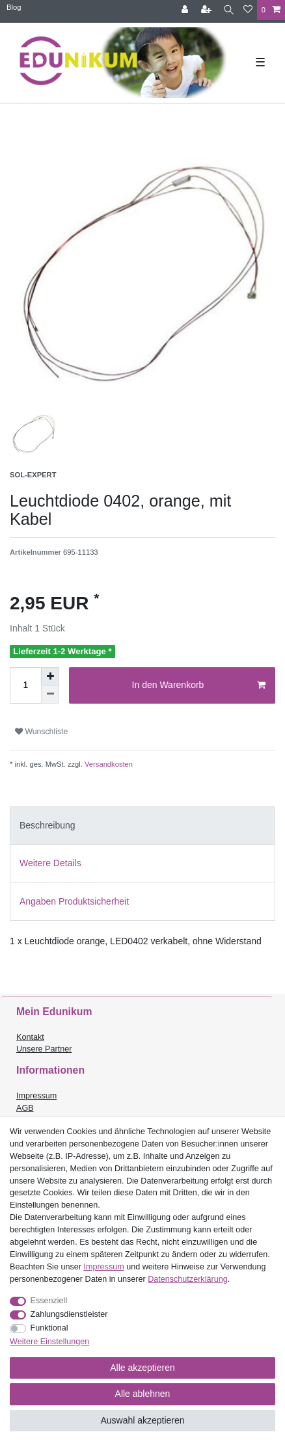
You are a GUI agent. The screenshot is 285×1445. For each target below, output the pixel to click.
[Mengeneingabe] (25, 685)
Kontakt (30, 1037)
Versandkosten (108, 764)
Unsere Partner (44, 1049)
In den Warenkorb (198, 685)
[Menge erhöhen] (50, 676)
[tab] (142, 825)
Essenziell (49, 1300)
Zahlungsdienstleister (69, 1314)
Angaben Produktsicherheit (74, 901)
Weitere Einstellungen (49, 1341)
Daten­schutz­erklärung (188, 1279)
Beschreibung (47, 825)
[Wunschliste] (248, 10)
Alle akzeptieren (142, 1367)
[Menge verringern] (50, 694)
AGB (25, 1108)
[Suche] (229, 10)
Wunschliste (41, 731)
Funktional (49, 1327)
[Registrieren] (208, 10)
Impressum (36, 1095)
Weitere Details (50, 863)
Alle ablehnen (142, 1393)
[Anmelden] (186, 10)
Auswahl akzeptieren (142, 1420)
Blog (14, 7)
